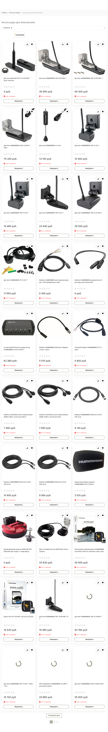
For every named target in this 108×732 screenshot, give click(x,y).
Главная (4, 12)
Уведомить (18, 101)
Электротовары (14, 12)
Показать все (54, 715)
